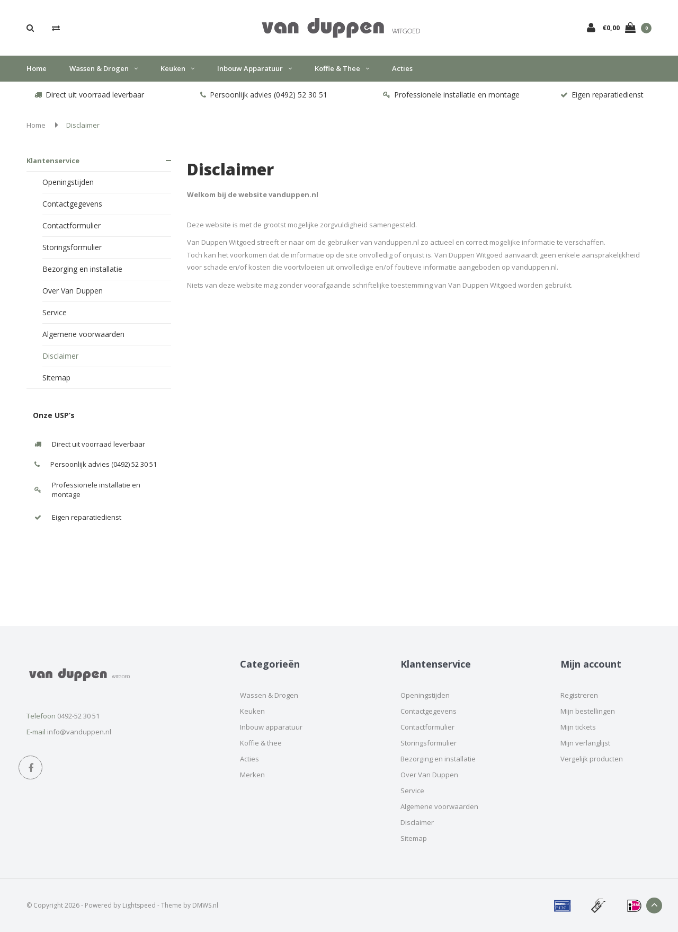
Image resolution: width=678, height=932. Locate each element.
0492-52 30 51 (78, 716)
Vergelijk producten (591, 759)
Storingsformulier (72, 247)
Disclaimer (83, 125)
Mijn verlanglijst (585, 743)
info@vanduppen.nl (79, 731)
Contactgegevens (72, 204)
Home (36, 68)
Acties (402, 68)
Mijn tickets (578, 727)
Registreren (579, 695)
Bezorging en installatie (82, 269)
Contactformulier (71, 225)
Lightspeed (139, 905)
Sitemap (56, 377)
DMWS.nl (205, 905)
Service (54, 312)
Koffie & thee (342, 68)
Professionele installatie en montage (451, 95)
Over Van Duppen (72, 291)
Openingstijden (68, 182)
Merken (252, 774)
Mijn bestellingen (587, 711)
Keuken (177, 68)
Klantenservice (52, 160)
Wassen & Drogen (103, 68)
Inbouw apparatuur (254, 68)
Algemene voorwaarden (83, 334)
